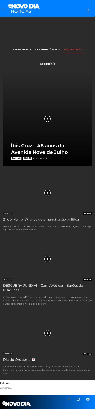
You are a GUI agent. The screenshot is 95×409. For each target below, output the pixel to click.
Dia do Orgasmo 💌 (19, 360)
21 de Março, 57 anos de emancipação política (41, 219)
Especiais (16, 158)
